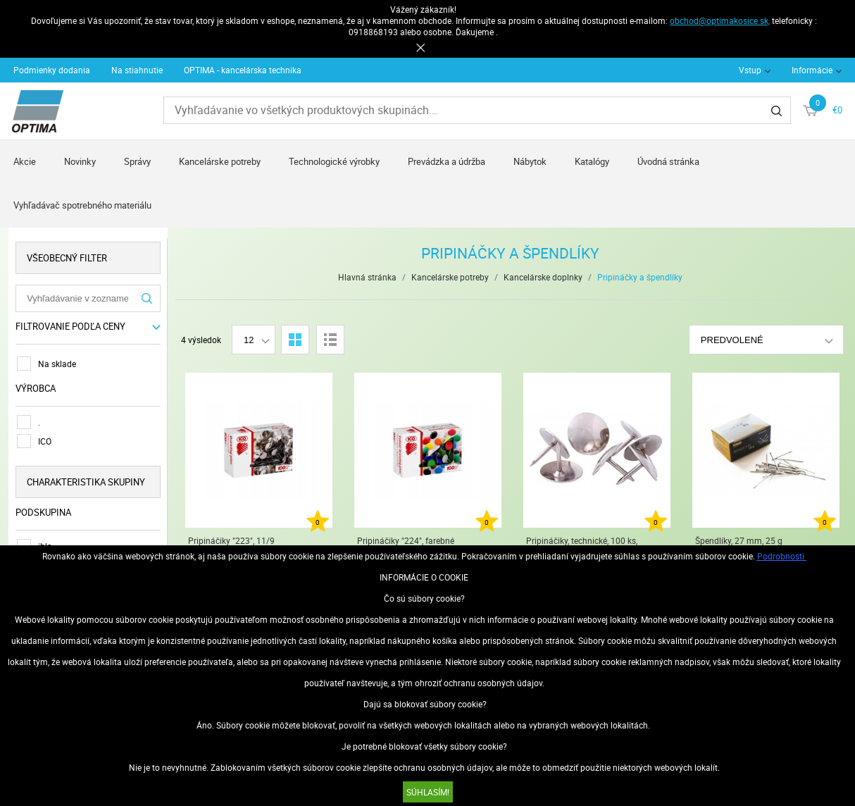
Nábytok (530, 161)
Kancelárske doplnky (543, 277)
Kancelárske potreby (220, 161)
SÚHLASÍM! (427, 792)
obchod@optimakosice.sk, (720, 20)
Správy (137, 161)
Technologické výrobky (334, 161)
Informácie (812, 69)
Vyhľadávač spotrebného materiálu (82, 205)
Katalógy (592, 161)
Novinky (80, 161)
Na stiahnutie (137, 69)
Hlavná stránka (367, 277)
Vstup (750, 69)
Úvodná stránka (668, 161)
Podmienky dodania (51, 69)
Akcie (24, 161)
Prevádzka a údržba (446, 161)
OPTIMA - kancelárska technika (242, 69)
